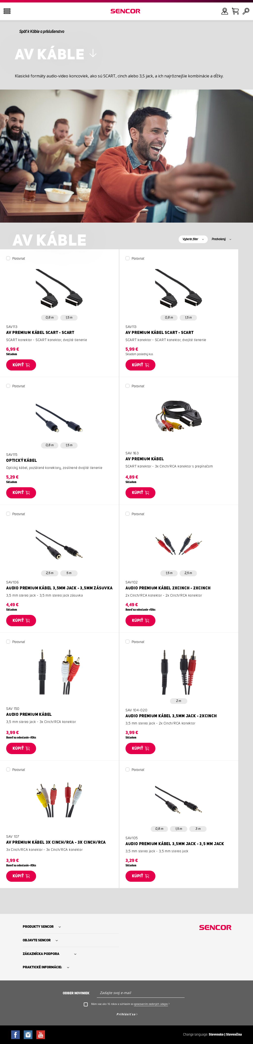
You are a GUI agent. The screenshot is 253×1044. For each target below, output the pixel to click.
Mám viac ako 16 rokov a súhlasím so (130, 1004)
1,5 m (69, 317)
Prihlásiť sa (125, 1014)
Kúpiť (18, 365)
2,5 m (49, 573)
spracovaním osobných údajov (151, 1004)
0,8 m (50, 317)
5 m (68, 573)
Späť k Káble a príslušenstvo (41, 32)
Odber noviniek (76, 993)
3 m (198, 829)
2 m (178, 701)
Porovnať (18, 258)
